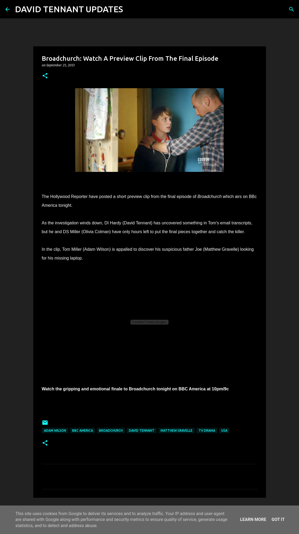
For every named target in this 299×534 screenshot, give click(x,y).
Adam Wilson (55, 430)
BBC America (82, 430)
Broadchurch (111, 430)
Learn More (253, 519)
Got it (278, 519)
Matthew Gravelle (176, 430)
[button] (45, 76)
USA (224, 430)
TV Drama (207, 430)
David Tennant (141, 430)
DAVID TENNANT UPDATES (69, 9)
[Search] (130, 9)
